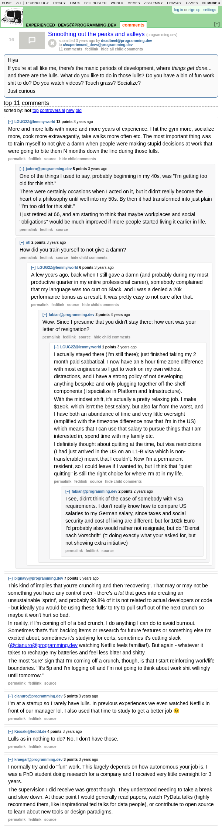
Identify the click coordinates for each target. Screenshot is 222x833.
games (192, 3)
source (50, 159)
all (19, 3)
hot (27, 110)
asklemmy (153, 3)
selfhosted (95, 3)
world (117, 3)
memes (133, 3)
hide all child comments (122, 49)
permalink (16, 159)
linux (75, 3)
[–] (10, 122)
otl (28, 242)
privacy (174, 3)
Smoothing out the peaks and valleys (97, 34)
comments (133, 25)
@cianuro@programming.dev (44, 645)
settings (210, 10)
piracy (59, 3)
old (79, 110)
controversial (52, 110)
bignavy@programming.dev (38, 578)
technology (37, 3)
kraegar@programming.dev (38, 760)
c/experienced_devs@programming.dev (98, 45)
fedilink (91, 49)
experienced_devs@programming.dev (71, 24)
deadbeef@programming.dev (126, 41)
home (7, 3)
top (36, 110)
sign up (194, 10)
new (70, 110)
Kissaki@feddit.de (30, 732)
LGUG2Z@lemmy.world (34, 122)
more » (213, 3)
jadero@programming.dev (49, 169)
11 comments (70, 49)
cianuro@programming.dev (38, 696)
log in (178, 10)
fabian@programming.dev (72, 315)
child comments (77, 159)
